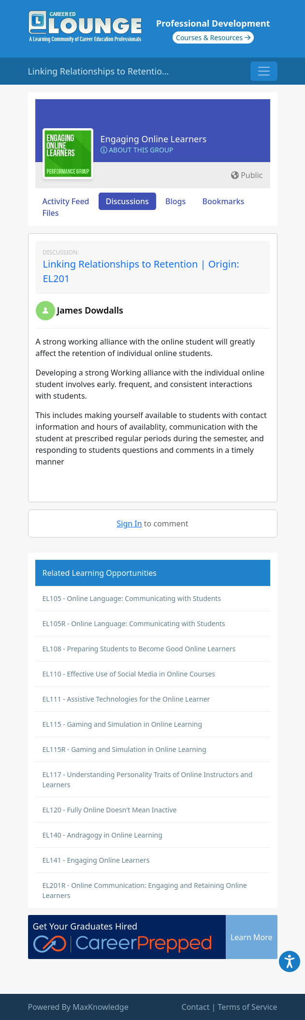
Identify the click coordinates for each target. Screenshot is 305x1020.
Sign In (129, 523)
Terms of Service (247, 1007)
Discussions (127, 201)
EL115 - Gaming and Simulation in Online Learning (123, 724)
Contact (196, 1007)
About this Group (137, 149)
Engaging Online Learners (154, 139)
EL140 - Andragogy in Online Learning (102, 835)
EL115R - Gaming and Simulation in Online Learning (124, 749)
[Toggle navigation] (263, 71)
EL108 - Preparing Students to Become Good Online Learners (139, 648)
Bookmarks (223, 201)
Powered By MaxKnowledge (78, 1007)
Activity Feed (66, 201)
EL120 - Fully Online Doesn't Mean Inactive (110, 809)
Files (51, 213)
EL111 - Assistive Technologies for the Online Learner (126, 699)
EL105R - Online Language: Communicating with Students (134, 623)
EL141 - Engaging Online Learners (96, 860)
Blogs (175, 201)
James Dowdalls (90, 310)
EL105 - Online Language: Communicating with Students (132, 598)
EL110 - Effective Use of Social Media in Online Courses (129, 673)
